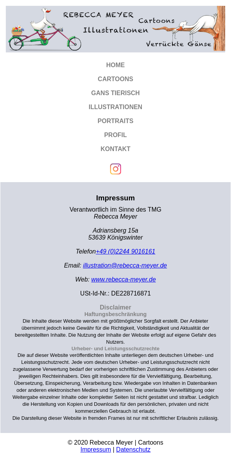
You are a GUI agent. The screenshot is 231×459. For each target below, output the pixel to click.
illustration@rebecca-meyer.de (125, 265)
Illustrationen (115, 107)
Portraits (115, 121)
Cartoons (115, 79)
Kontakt (115, 149)
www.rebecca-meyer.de (123, 279)
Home (115, 65)
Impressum (95, 449)
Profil (115, 135)
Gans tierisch (115, 93)
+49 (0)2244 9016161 (125, 251)
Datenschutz (133, 449)
